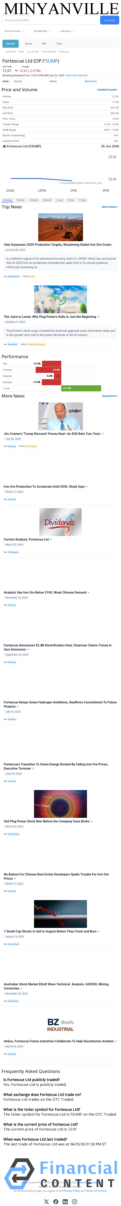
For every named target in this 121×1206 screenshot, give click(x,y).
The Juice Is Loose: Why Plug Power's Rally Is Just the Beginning (51, 317)
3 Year (70, 199)
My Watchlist (40, 30)
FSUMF (50, 60)
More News (109, 207)
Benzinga (12, 446)
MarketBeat (12, 344)
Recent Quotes (12, 30)
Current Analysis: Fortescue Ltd (28, 539)
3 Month (47, 199)
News (21, 51)
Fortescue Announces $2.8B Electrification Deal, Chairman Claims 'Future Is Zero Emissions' (58, 647)
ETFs (44, 43)
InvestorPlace (13, 834)
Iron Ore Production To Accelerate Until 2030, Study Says (46, 486)
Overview (10, 51)
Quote (18, 81)
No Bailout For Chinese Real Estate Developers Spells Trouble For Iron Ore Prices (56, 876)
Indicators (65, 30)
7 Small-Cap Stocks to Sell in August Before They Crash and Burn (52, 931)
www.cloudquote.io (88, 1182)
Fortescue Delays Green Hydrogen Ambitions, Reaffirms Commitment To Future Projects (60, 704)
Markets (10, 43)
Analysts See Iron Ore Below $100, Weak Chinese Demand (47, 592)
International (49, 51)
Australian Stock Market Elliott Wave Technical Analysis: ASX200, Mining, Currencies (56, 986)
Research (91, 81)
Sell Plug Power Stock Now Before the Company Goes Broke (48, 821)
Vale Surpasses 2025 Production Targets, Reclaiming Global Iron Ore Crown (57, 245)
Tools (59, 43)
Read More (109, 396)
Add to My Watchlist (76, 75)
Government (31, 446)
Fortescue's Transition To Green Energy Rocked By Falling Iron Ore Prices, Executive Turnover (56, 766)
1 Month (33, 199)
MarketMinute (13, 277)
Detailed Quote (106, 89)
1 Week (20, 199)
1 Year (59, 199)
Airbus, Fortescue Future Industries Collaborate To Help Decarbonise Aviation (60, 1041)
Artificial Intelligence (36, 344)
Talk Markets (13, 552)
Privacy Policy (71, 1190)
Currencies (33, 51)
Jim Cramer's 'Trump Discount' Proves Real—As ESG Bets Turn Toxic (53, 434)
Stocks (28, 43)
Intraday (7, 199)
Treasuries (64, 51)
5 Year (82, 199)
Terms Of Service (96, 1190)
